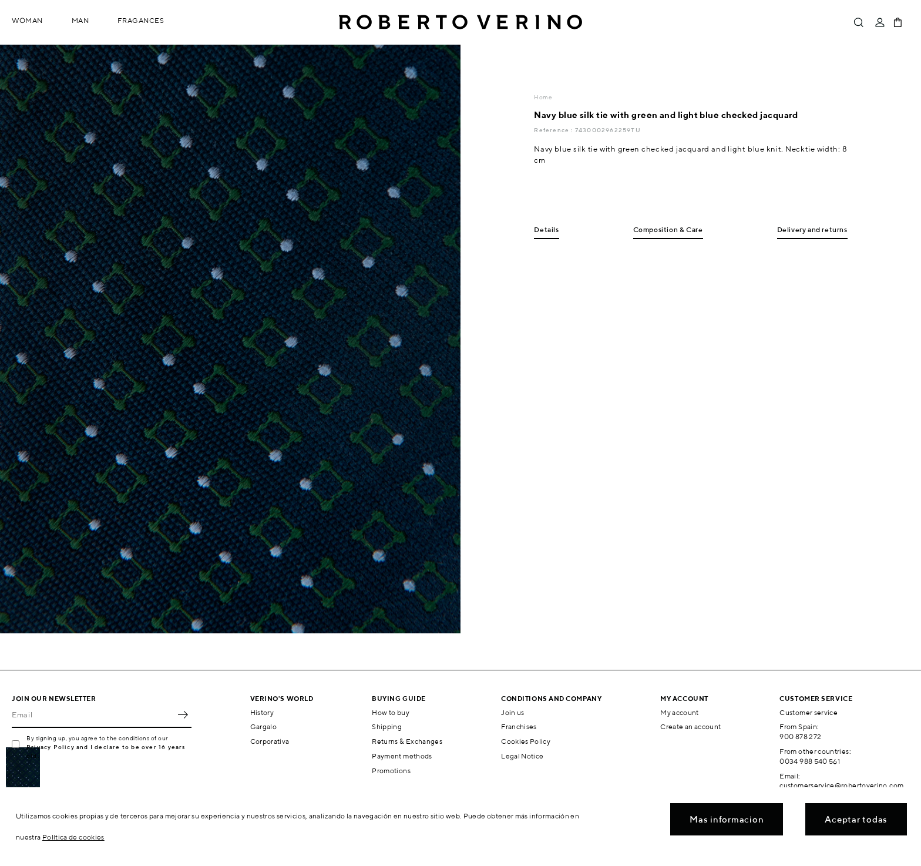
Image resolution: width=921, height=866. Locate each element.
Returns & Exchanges (407, 741)
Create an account (690, 726)
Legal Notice (522, 755)
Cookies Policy (525, 741)
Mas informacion (727, 819)
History (262, 712)
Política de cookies (73, 837)
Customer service (808, 712)
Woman (27, 20)
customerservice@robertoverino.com (841, 785)
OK (182, 715)
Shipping (387, 726)
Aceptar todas (856, 819)
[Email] (93, 715)
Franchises (519, 726)
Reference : (554, 129)
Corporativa (270, 741)
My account (679, 712)
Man (80, 20)
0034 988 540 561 (809, 761)
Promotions (391, 770)
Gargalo (263, 726)
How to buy (390, 712)
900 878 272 (800, 736)
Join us (513, 712)
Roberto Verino (460, 22)
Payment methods (402, 755)
